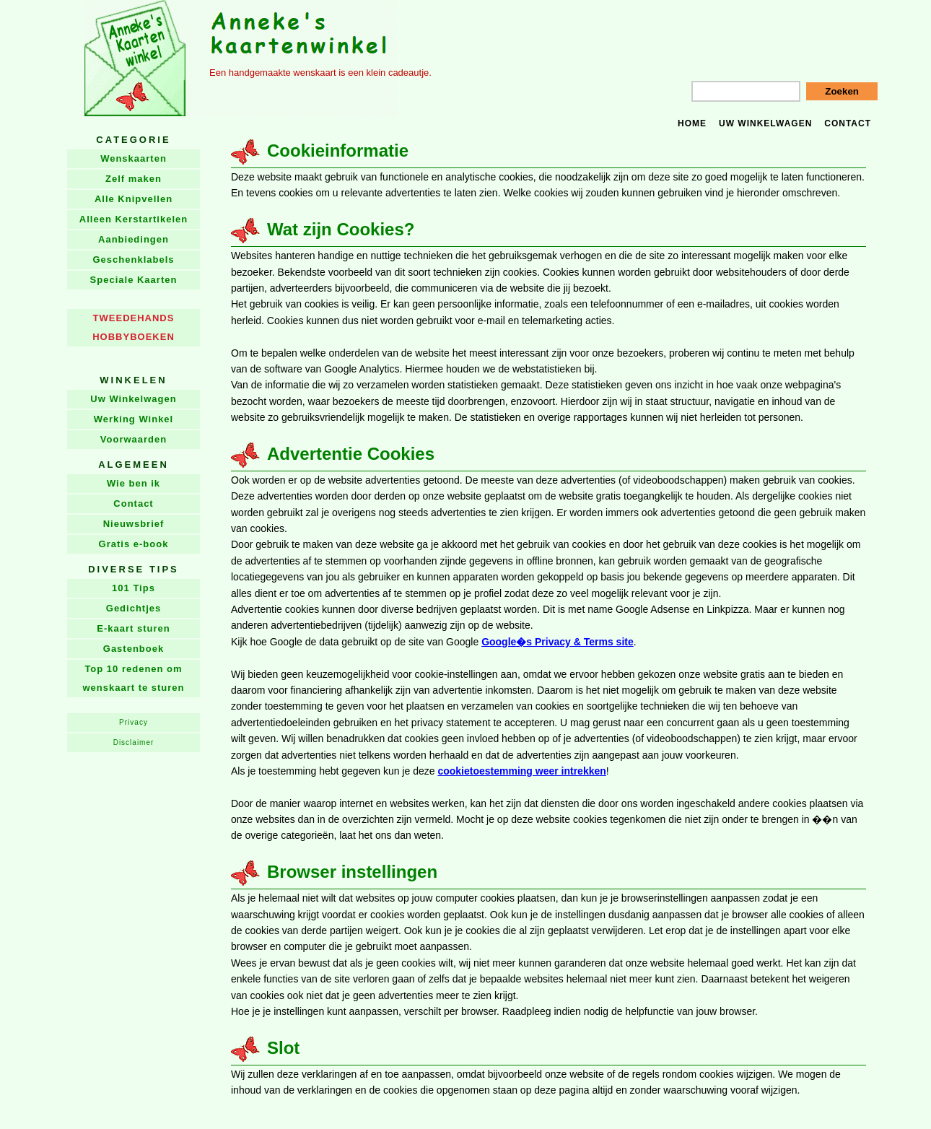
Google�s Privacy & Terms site (557, 642)
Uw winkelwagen (765, 123)
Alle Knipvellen (133, 198)
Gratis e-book (134, 544)
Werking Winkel (133, 419)
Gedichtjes (133, 608)
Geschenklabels (134, 259)
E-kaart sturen (133, 628)
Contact (847, 123)
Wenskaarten (133, 158)
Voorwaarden (133, 439)
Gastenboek (133, 648)
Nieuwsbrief (134, 523)
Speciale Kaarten (134, 279)
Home (692, 123)
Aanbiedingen (133, 239)
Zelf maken (133, 178)
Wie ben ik (133, 483)
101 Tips (133, 588)
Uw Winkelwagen (133, 398)
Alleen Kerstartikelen (133, 219)
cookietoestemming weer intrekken (521, 771)
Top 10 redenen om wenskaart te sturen (133, 678)
